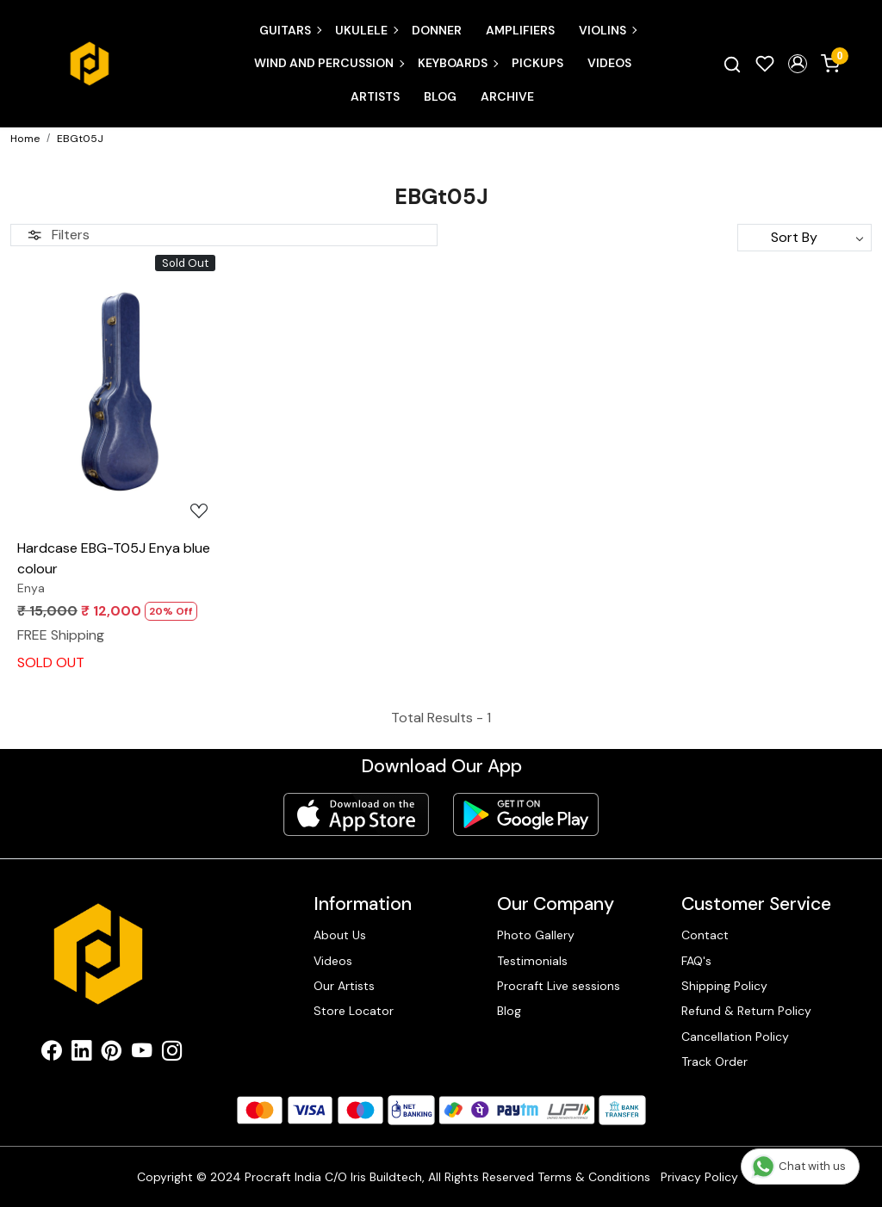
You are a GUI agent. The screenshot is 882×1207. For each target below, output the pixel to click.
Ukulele (366, 30)
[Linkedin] (81, 1054)
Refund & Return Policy (746, 1010)
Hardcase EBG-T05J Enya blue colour (113, 558)
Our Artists (344, 985)
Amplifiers (520, 30)
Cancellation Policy (735, 1036)
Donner (437, 30)
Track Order (714, 1061)
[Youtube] (141, 1054)
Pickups (537, 63)
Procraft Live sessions (558, 985)
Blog (440, 96)
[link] (732, 63)
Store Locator (354, 1010)
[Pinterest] (111, 1054)
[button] (797, 63)
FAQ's (696, 961)
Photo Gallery (536, 935)
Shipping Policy (724, 985)
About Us (340, 935)
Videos (609, 63)
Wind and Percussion (328, 63)
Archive (507, 96)
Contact (705, 935)
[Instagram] (171, 1054)
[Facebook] (51, 1054)
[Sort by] (804, 237)
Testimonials (532, 961)
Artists (375, 96)
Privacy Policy (699, 1177)
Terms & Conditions (593, 1177)
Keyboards (457, 63)
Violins (607, 30)
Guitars (289, 30)
